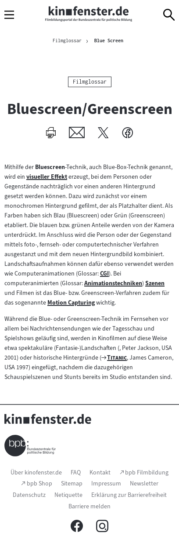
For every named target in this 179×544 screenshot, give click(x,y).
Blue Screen (108, 40)
